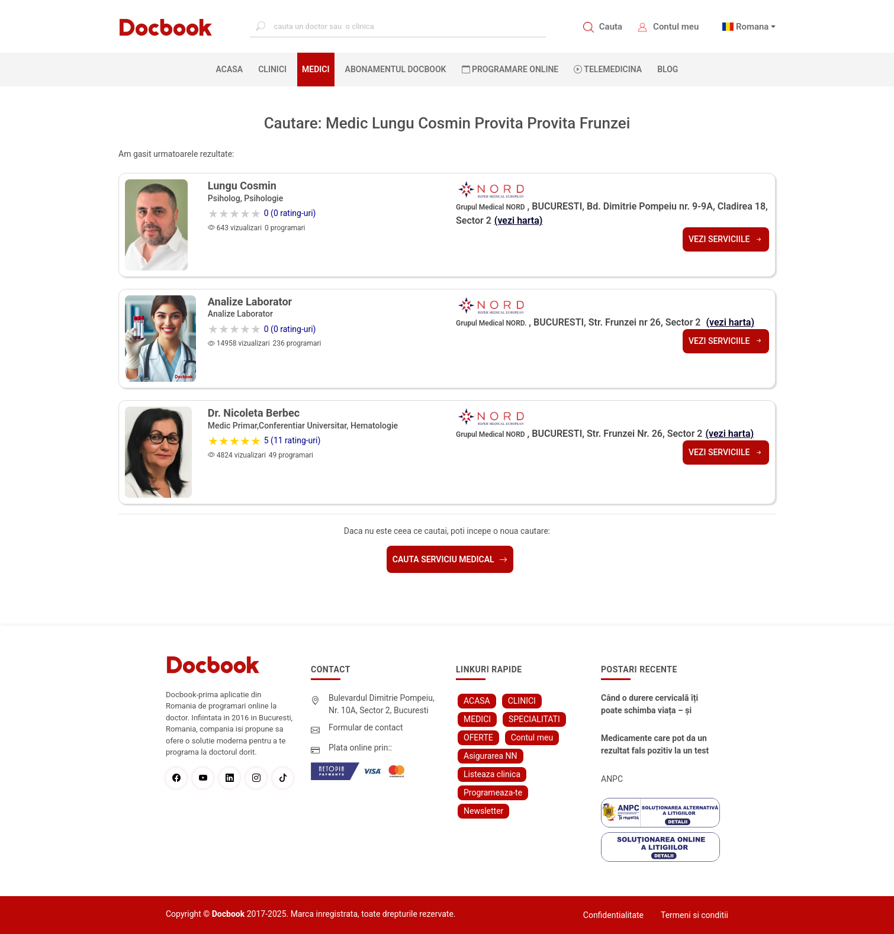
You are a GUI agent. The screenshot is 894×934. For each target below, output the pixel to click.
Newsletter (483, 811)
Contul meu (676, 26)
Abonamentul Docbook (395, 69)
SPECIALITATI (534, 719)
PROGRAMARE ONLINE (510, 69)
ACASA (232, 68)
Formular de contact (366, 727)
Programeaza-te (493, 792)
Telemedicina (608, 69)
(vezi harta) (518, 220)
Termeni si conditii (694, 915)
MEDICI (315, 69)
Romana (752, 26)
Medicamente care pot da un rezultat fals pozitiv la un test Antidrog (655, 745)
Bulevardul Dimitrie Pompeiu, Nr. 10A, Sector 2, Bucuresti (382, 704)
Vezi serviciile (726, 239)
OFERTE (478, 737)
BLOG (667, 69)
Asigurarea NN (490, 756)
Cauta (610, 26)
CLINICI (272, 69)
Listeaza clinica (492, 774)
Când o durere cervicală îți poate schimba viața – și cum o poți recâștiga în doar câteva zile (653, 705)
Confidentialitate (613, 915)
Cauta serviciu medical (450, 559)
